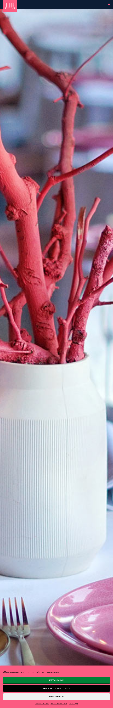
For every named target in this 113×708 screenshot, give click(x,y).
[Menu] (108, 4)
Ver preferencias (56, 696)
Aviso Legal (73, 703)
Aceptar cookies (56, 680)
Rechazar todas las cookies (56, 688)
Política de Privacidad (59, 703)
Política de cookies (42, 703)
